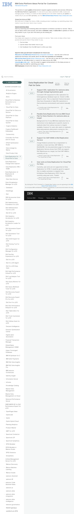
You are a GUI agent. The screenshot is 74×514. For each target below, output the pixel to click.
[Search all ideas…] (13, 77)
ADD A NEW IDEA (12, 82)
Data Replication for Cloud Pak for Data (49, 108)
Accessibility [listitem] (62, 198)
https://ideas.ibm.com (65, 15)
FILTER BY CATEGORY (10, 86)
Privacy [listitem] (40, 198)
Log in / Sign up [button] (65, 76)
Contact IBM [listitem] (31, 198)
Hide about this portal (21, 5)
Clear (19, 86)
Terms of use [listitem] (50, 198)
